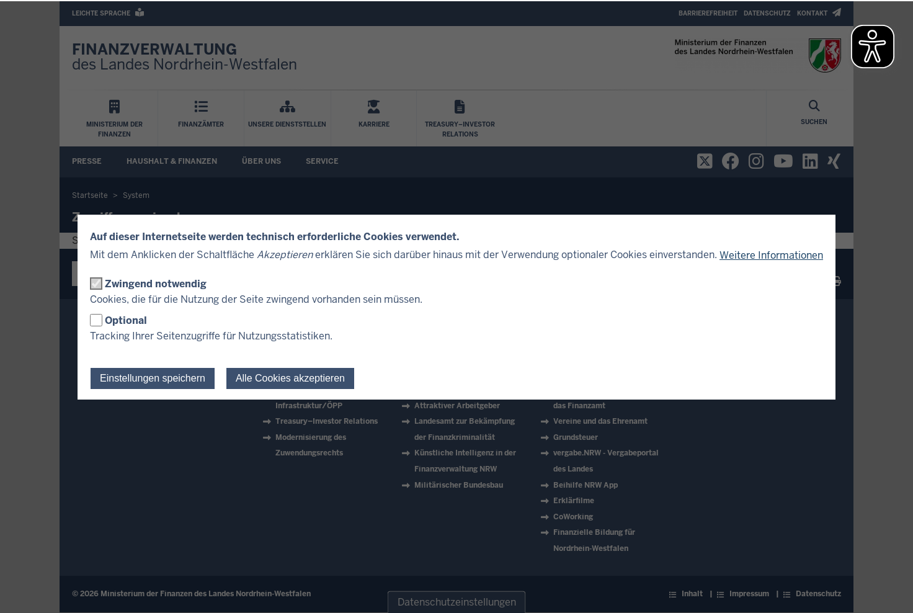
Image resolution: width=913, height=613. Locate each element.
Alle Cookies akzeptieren (290, 378)
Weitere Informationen (771, 255)
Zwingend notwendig (156, 283)
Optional (126, 320)
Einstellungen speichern (152, 378)
